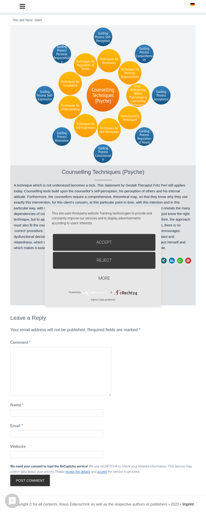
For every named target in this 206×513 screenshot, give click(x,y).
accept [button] (102, 472)
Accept (104, 242)
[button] (164, 261)
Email (16, 425)
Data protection (107, 300)
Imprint (188, 504)
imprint (94, 300)
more (104, 278)
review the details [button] (77, 472)
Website (18, 446)
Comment (20, 342)
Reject (104, 260)
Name (17, 404)
